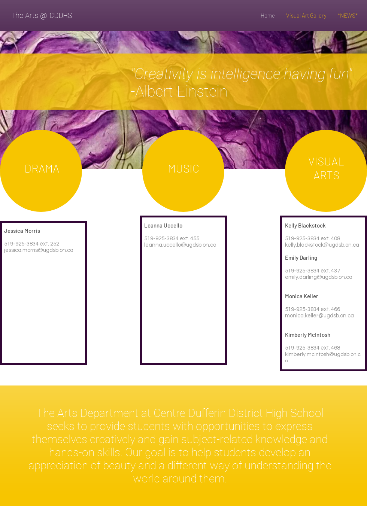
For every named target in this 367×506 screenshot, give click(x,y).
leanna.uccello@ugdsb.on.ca (180, 245)
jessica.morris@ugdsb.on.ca (38, 250)
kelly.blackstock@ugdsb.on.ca (322, 245)
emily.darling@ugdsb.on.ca (318, 277)
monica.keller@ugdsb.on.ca (319, 315)
